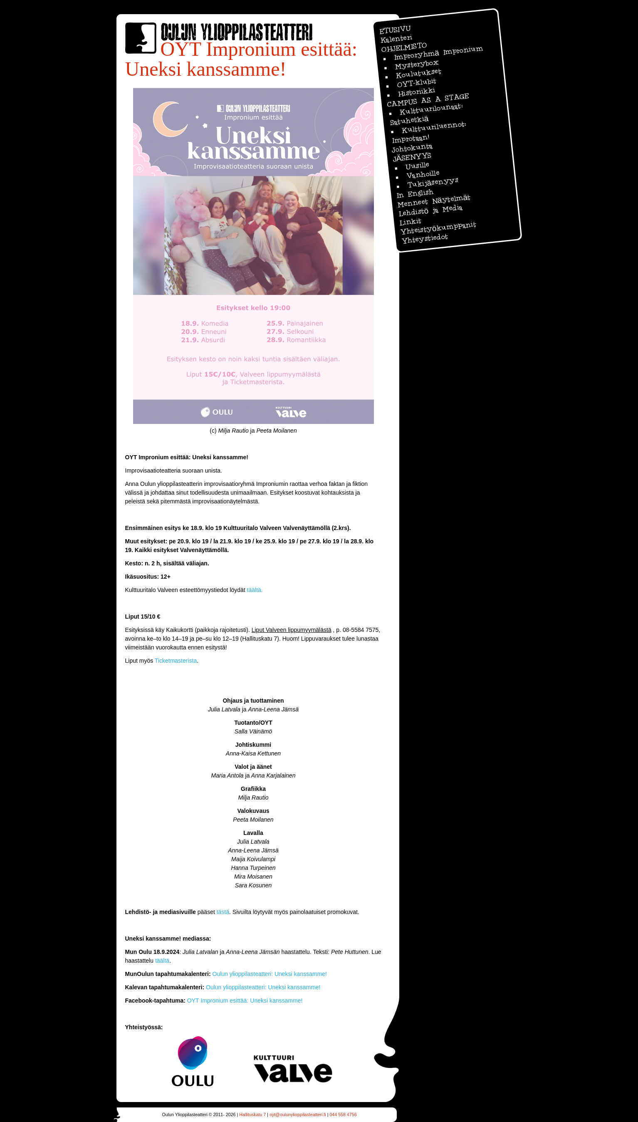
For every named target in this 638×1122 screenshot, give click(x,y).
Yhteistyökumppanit (438, 228)
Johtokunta (412, 147)
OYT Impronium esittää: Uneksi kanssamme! (245, 1000)
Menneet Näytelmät (434, 201)
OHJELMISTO (404, 47)
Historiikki (416, 92)
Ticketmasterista (176, 660)
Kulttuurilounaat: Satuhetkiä (425, 113)
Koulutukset (418, 73)
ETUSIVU (394, 30)
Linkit (410, 221)
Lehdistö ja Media (430, 210)
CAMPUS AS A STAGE (427, 100)
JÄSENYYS (412, 157)
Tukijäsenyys (432, 183)
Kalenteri (396, 39)
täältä (162, 960)
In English (415, 193)
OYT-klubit (416, 82)
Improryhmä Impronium (438, 53)
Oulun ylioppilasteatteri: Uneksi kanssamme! (270, 974)
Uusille (417, 165)
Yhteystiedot (424, 238)
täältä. (255, 590)
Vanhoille (423, 174)
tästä (223, 912)
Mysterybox (416, 64)
